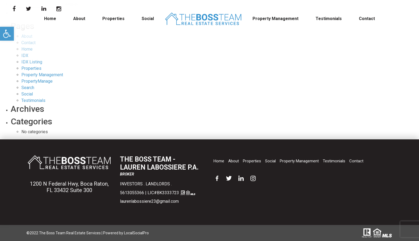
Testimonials (329, 18)
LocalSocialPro (136, 233)
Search (27, 87)
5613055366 (132, 192)
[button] (7, 34)
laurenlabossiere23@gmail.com (149, 201)
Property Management (275, 18)
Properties (113, 18)
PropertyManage (37, 81)
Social (148, 18)
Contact (367, 18)
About (79, 18)
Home (50, 18)
